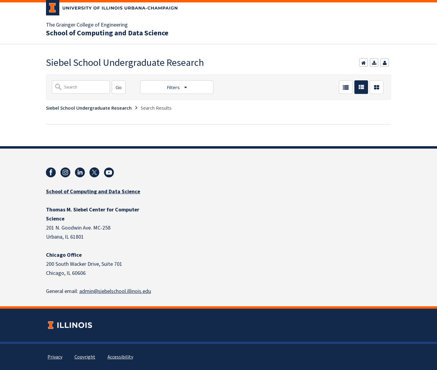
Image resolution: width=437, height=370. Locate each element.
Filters (174, 87)
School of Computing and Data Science (107, 33)
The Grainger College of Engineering (87, 25)
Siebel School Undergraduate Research (89, 108)
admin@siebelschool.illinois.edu (115, 291)
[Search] (119, 87)
